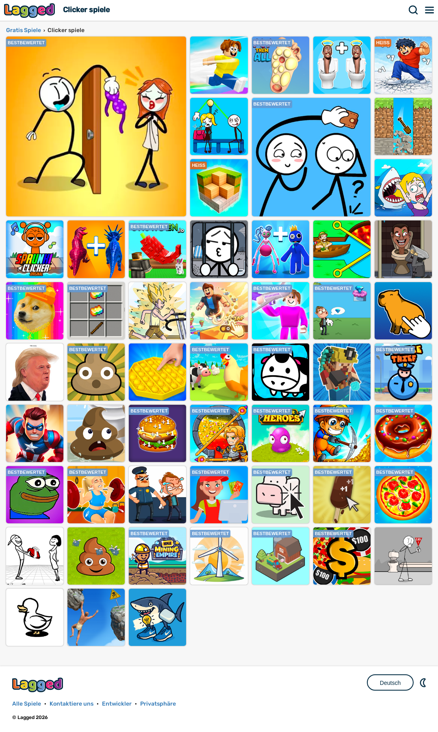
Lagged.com (38, 684)
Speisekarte (430, 10)
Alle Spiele (26, 703)
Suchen (413, 10)
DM (424, 682)
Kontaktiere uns (71, 703)
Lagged (30, 10)
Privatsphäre (158, 703)
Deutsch (390, 683)
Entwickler (117, 703)
